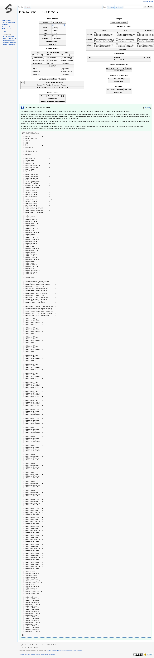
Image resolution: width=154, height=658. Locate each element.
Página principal (6, 20)
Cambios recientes (7, 27)
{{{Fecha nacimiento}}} (58, 25)
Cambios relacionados (9, 38)
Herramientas (7, 34)
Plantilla (20, 7)
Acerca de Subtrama (42, 654)
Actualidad (5, 25)
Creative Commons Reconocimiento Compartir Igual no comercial (64, 650)
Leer (104, 7)
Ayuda (4, 31)
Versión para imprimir (9, 42)
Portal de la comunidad (8, 22)
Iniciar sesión (149, 1)
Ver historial (119, 7)
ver (145, 108)
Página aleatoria (7, 29)
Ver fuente (111, 7)
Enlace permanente (9, 45)
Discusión (27, 7)
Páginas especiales (9, 40)
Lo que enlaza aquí (8, 36)
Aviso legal (52, 654)
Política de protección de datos (27, 654)
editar (148, 108)
